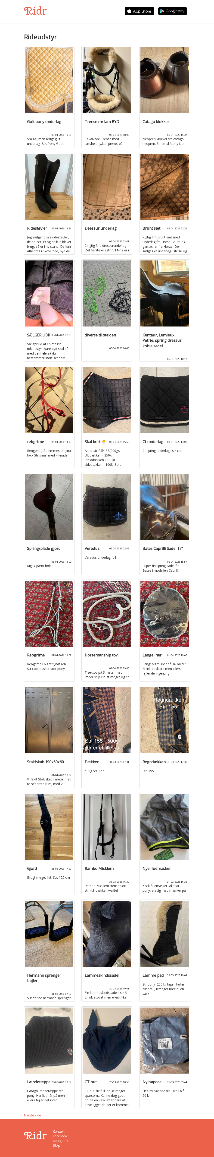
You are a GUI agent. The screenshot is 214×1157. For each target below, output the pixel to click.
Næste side (32, 1115)
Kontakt (59, 1131)
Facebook (60, 1136)
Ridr (35, 11)
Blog (56, 1145)
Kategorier (60, 1140)
